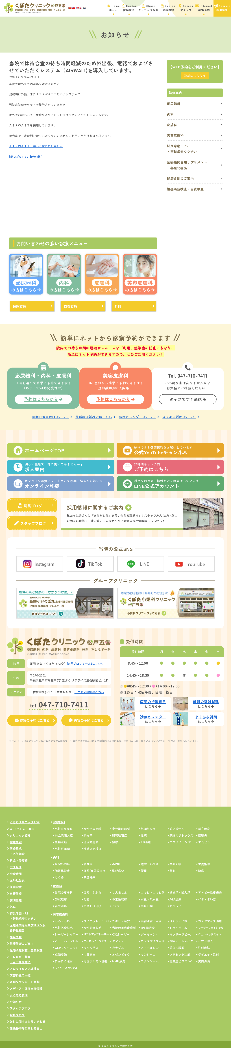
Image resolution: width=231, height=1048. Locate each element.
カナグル (118, 945)
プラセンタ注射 (179, 951)
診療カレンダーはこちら (139, 415)
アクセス (15, 864)
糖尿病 (88, 861)
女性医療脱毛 (92, 925)
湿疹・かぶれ (92, 890)
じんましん (119, 890)
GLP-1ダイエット (67, 945)
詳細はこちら (195, 75)
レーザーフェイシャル (210, 925)
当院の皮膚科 (64, 890)
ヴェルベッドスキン (209, 931)
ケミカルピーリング (95, 938)
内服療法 (89, 951)
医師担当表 (17, 877)
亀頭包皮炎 (148, 826)
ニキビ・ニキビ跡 (153, 890)
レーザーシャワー (67, 931)
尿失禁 (88, 832)
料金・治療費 (19, 857)
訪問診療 (16, 897)
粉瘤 (87, 896)
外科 (118, 306)
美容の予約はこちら (86, 717)
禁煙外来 (89, 874)
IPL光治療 (148, 925)
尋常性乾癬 (119, 896)
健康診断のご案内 (180, 178)
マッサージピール (181, 931)
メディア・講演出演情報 (26, 985)
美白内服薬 (176, 945)
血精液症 (61, 839)
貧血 (172, 868)
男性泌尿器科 (64, 826)
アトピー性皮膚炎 (210, 890)
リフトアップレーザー (96, 931)
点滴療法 (61, 951)
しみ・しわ (62, 918)
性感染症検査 (92, 846)
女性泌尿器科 (92, 826)
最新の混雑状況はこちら (95, 415)
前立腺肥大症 (64, 832)
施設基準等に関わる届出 (26, 1025)
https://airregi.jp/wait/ (25, 156)
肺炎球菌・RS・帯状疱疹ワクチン (182, 148)
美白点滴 (204, 958)
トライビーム (178, 925)
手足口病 (147, 903)
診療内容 (16, 839)
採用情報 (16, 934)
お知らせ (16, 999)
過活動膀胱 (91, 839)
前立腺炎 (204, 826)
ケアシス (118, 938)
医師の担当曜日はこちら (52, 415)
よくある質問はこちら (180, 415)
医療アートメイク (181, 938)
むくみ (59, 874)
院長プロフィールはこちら (85, 661)
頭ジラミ (175, 903)
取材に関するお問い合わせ (27, 1019)
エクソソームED (180, 839)
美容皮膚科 (175, 135)
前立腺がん (176, 826)
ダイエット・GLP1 (96, 918)
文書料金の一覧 (20, 972)
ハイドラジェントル (66, 938)
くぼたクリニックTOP (25, 819)
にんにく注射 (64, 958)
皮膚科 (172, 124)
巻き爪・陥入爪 (179, 890)
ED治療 (146, 839)
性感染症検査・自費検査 (185, 189)
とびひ (116, 903)
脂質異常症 (62, 868)
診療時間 (16, 871)
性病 (144, 832)
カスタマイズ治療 (210, 918)
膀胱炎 (202, 832)
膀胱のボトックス (181, 832)
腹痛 (201, 868)
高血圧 (116, 861)
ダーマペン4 (149, 931)
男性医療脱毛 (64, 925)
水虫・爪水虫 (150, 896)
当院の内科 (62, 861)
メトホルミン (150, 945)
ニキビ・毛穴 (121, 918)
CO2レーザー (121, 931)
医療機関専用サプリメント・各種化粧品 (187, 165)
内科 (170, 114)
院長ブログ (30, 503)
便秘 (144, 868)
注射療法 (204, 945)
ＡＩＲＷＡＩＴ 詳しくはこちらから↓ (36, 146)
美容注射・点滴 (151, 918)
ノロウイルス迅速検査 (25, 966)
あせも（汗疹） (94, 903)
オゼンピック (121, 951)
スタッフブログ (30, 520)
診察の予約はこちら (32, 717)
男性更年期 (62, 846)
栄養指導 (204, 861)
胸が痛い (118, 868)
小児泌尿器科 (121, 826)
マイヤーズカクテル (66, 965)
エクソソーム (150, 958)
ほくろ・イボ (178, 918)
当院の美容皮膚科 (124, 925)
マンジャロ (148, 951)
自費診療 (70, 306)
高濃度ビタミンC (180, 958)
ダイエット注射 (208, 951)
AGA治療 (175, 896)
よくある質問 (19, 992)
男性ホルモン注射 (95, 958)
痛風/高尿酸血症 (95, 868)
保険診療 (19, 306)
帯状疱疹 (61, 896)
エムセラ (204, 839)
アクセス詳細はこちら (89, 689)
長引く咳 (175, 861)
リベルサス (91, 945)
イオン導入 (205, 938)
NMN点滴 (118, 958)
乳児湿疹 (61, 903)
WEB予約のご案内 (22, 826)
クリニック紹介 (20, 832)
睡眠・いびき (150, 861)
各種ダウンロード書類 (25, 979)
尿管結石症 (119, 832)
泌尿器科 (173, 103)
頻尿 (115, 839)
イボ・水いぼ (207, 896)
